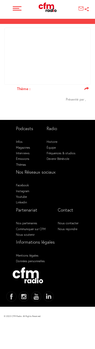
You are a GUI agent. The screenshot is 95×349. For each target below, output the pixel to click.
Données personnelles (30, 261)
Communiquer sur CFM (31, 229)
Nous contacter (68, 223)
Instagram (22, 191)
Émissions (22, 159)
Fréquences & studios (61, 153)
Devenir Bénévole (58, 159)
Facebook (22, 185)
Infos (19, 141)
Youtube (21, 196)
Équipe (51, 147)
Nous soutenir (25, 234)
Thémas (21, 164)
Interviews (23, 153)
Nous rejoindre (67, 229)
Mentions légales (27, 255)
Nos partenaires (26, 223)
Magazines (23, 147)
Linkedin (21, 202)
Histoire (52, 141)
